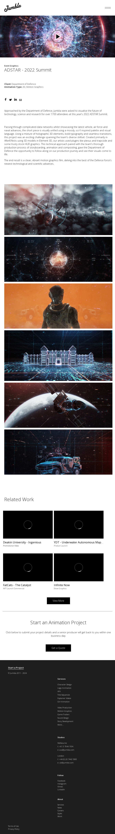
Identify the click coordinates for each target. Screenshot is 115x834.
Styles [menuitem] (60, 813)
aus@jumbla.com (66, 750)
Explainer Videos (64, 698)
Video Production (65, 707)
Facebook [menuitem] (61, 780)
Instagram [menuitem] (62, 783)
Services (62, 679)
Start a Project (16, 667)
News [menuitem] (60, 807)
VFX (59, 691)
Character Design (65, 684)
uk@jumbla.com (66, 762)
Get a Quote (58, 648)
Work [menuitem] (60, 816)
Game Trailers (63, 714)
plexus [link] (87, 140)
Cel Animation (64, 701)
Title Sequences (64, 694)
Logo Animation (64, 688)
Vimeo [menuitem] (60, 786)
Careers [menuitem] (61, 810)
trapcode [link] (102, 140)
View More (58, 600)
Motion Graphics (65, 711)
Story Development (65, 721)
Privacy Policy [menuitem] (13, 829)
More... (60, 724)
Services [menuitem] (61, 804)
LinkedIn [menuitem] (61, 789)
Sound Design (63, 718)
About (60, 799)
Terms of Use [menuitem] (13, 826)
